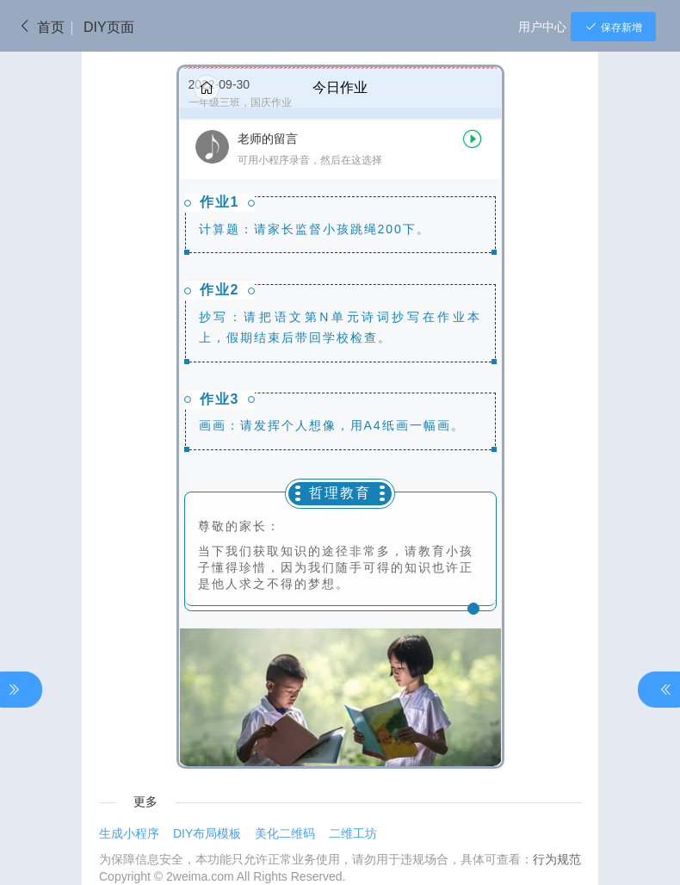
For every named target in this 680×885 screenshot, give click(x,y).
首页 (41, 27)
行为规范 (557, 859)
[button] (340, 150)
